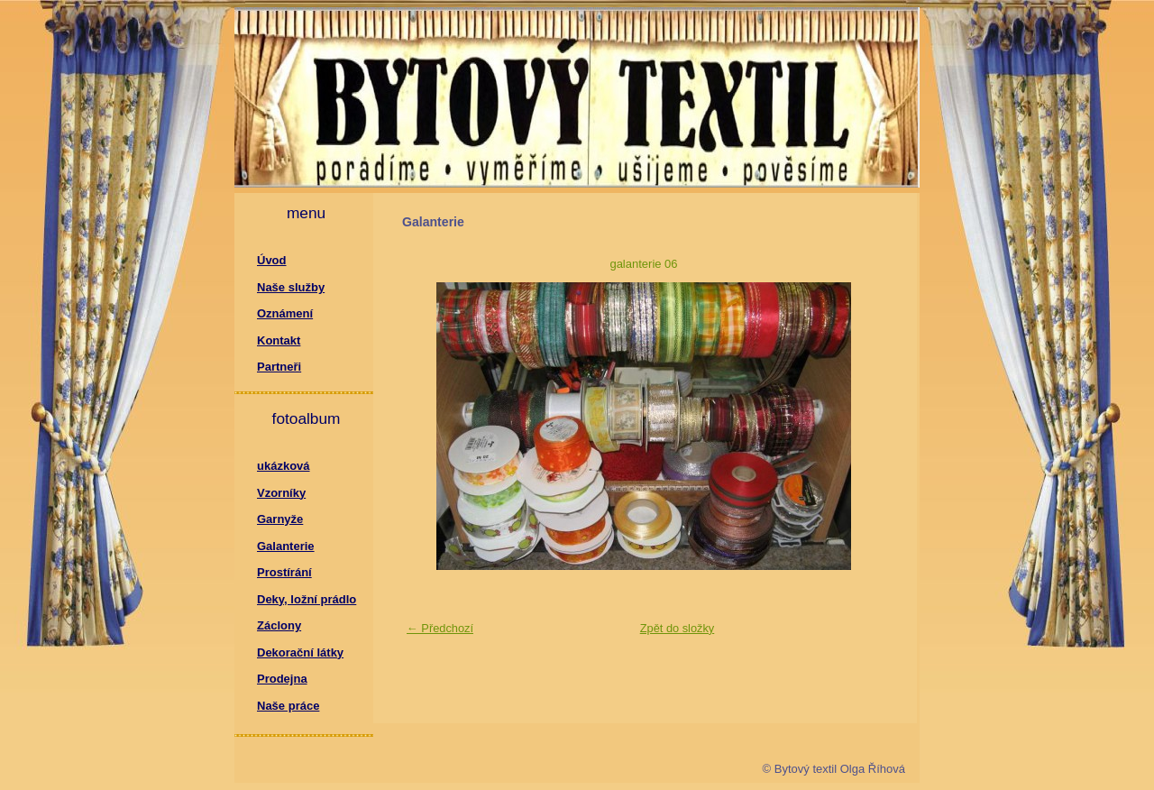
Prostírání (284, 572)
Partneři (279, 366)
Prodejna (282, 678)
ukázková (283, 466)
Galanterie (286, 546)
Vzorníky (281, 493)
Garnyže (280, 519)
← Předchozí (440, 628)
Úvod (272, 260)
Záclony (279, 625)
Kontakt (278, 340)
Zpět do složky (677, 628)
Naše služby (291, 287)
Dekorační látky (300, 652)
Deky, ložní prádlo (306, 599)
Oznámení (285, 313)
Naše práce (288, 705)
